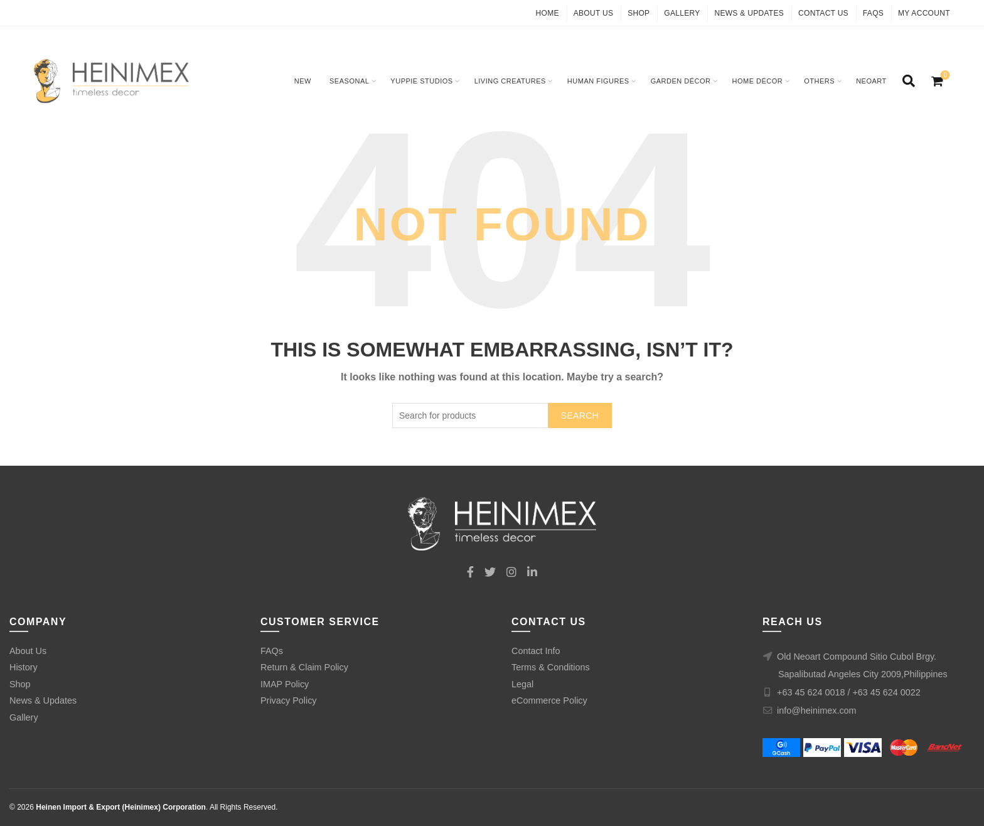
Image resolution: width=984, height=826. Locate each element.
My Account (924, 13)
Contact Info (535, 651)
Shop (639, 13)
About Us (594, 13)
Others (819, 81)
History (23, 667)
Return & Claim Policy (304, 667)
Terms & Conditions (550, 667)
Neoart (871, 81)
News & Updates (749, 13)
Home (547, 13)
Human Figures (598, 81)
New (302, 81)
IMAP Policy (284, 684)
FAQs (873, 13)
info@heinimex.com (817, 710)
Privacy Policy (288, 700)
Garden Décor (681, 81)
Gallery (682, 13)
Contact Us (823, 13)
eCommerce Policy (549, 700)
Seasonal (349, 81)
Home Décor (757, 81)
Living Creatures (510, 81)
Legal (522, 684)
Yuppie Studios (421, 81)
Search (580, 415)
